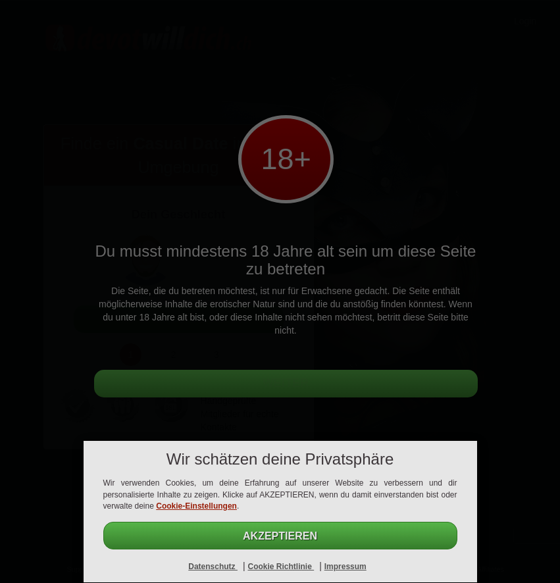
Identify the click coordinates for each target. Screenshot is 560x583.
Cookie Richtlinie (280, 566)
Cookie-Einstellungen (196, 506)
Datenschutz (213, 566)
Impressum (345, 566)
